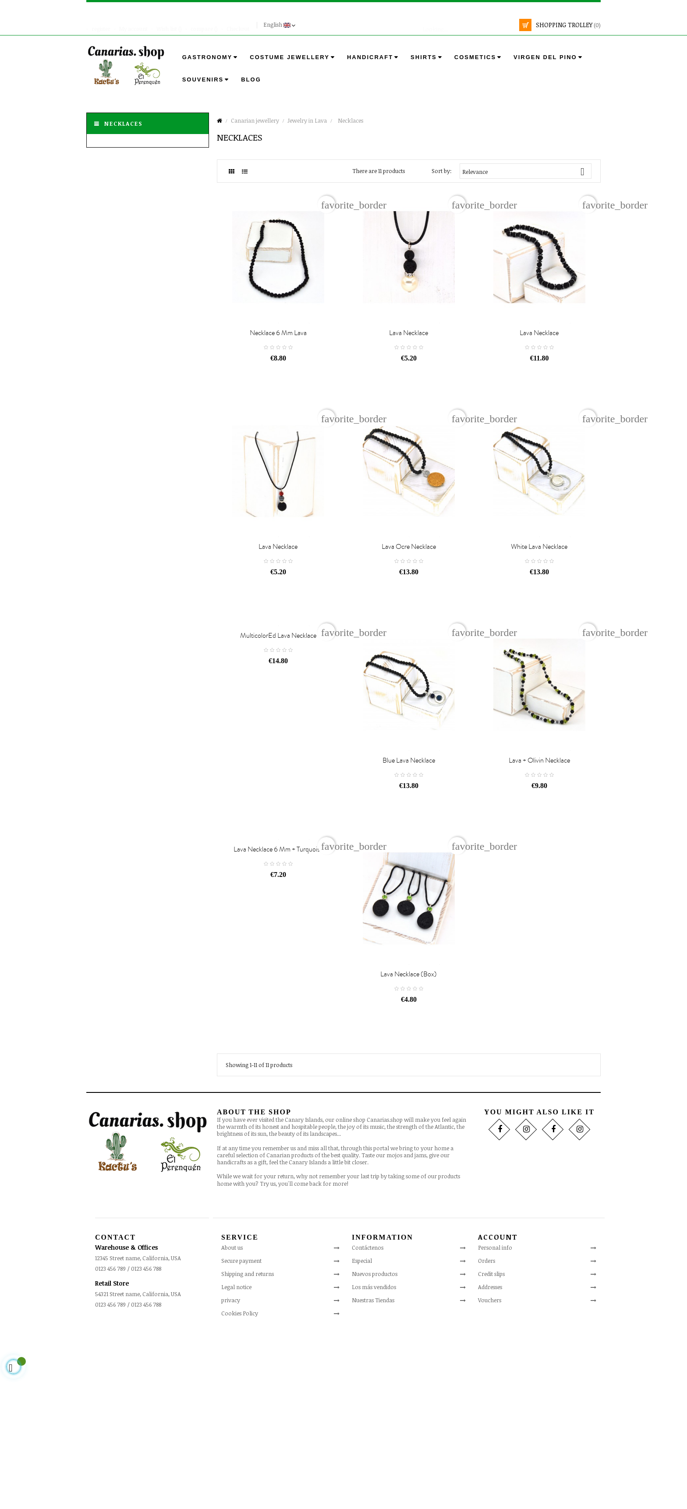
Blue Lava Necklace (408, 892)
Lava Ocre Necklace (409, 635)
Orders (486, 1436)
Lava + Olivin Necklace (539, 892)
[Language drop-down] (280, 25)
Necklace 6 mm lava (278, 377)
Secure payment (241, 1437)
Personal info (495, 1423)
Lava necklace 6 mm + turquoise (278, 981)
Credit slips (491, 1449)
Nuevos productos (374, 1450)
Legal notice (236, 1463)
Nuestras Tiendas (373, 1476)
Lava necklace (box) (408, 1150)
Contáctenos (367, 1424)
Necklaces (123, 123)
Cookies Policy (239, 1489)
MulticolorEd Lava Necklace (278, 723)
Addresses (490, 1463)
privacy (230, 1476)
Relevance (526, 171)
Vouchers (489, 1476)
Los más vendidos (374, 1463)
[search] (458, 25)
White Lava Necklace (539, 635)
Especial (362, 1437)
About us (232, 1424)
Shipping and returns (247, 1450)
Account (498, 1412)
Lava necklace (408, 377)
